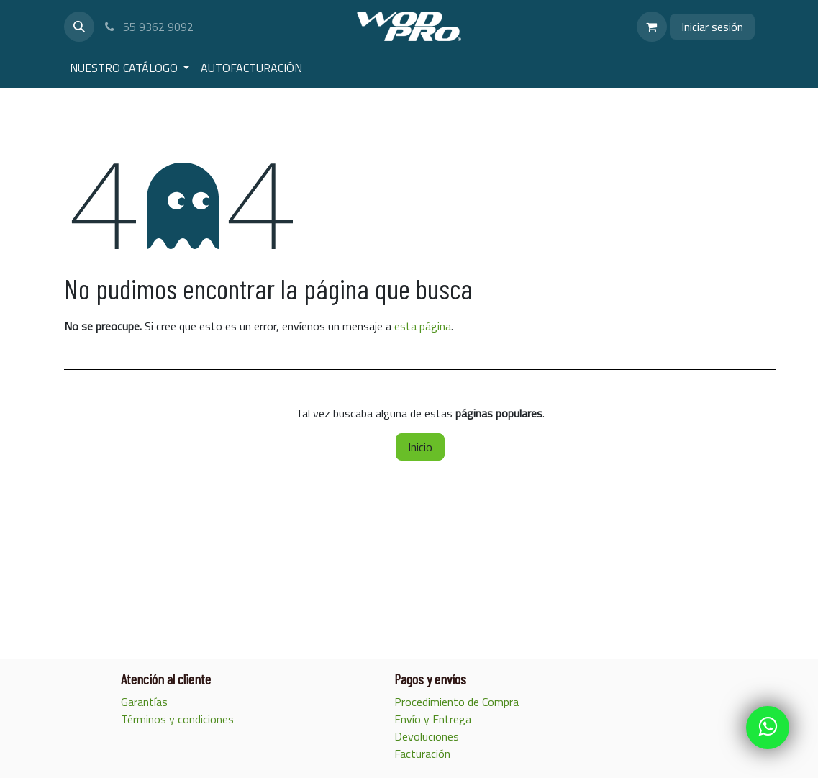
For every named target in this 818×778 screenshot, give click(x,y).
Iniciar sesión (712, 26)
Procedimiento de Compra (458, 701)
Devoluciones (426, 736)
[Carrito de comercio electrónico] (652, 27)
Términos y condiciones (177, 719)
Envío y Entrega (434, 719)
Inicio (420, 447)
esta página (422, 326)
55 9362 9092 (148, 26)
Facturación (423, 753)
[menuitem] (129, 67)
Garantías (146, 701)
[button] (79, 27)
